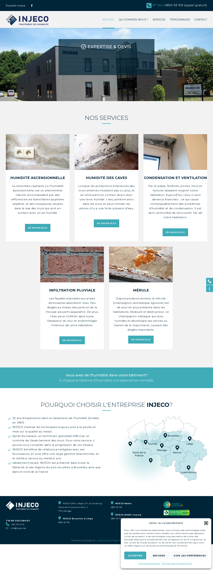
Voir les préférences (190, 555)
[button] (206, 523)
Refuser (159, 555)
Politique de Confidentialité (177, 563)
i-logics (101, 540)
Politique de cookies (149, 563)
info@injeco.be (18, 528)
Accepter (135, 555)
